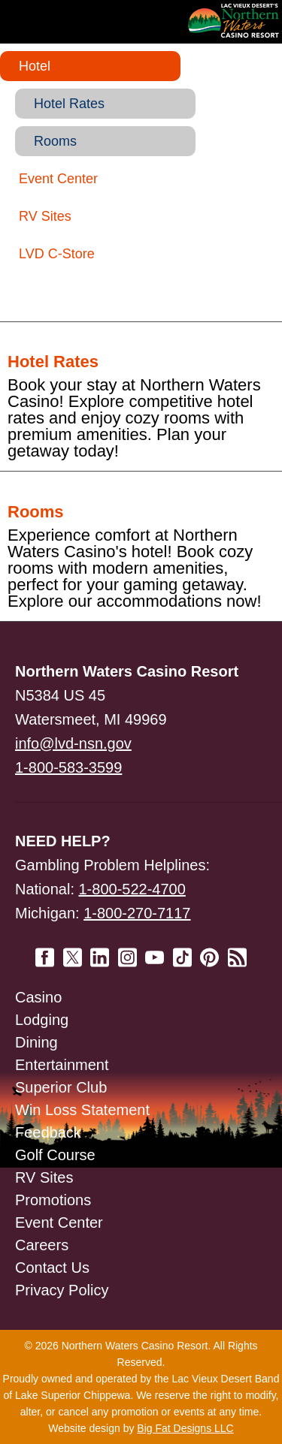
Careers (41, 1245)
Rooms (55, 141)
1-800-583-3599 (68, 767)
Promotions (53, 1200)
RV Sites (45, 216)
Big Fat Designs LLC (185, 1428)
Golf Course (55, 1155)
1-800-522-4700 (132, 889)
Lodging (41, 1019)
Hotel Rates (69, 103)
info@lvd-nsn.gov (73, 743)
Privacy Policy (61, 1290)
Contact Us (52, 1267)
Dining (36, 1042)
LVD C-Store (57, 253)
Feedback (48, 1132)
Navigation (45, 21)
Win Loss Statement (82, 1110)
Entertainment (62, 1065)
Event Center (58, 178)
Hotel (34, 66)
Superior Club (61, 1087)
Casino (38, 997)
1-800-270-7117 (136, 913)
